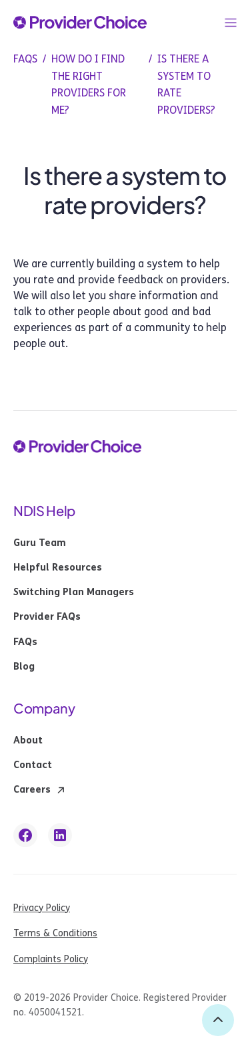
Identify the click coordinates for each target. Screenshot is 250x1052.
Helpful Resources (57, 568)
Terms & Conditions (55, 933)
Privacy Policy (41, 908)
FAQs (25, 642)
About (28, 740)
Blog (24, 667)
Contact (32, 765)
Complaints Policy (50, 959)
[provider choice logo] (80, 22)
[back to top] (218, 1020)
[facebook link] (25, 835)
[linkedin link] (60, 835)
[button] (231, 23)
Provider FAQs (47, 617)
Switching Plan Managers (73, 592)
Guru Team (39, 543)
